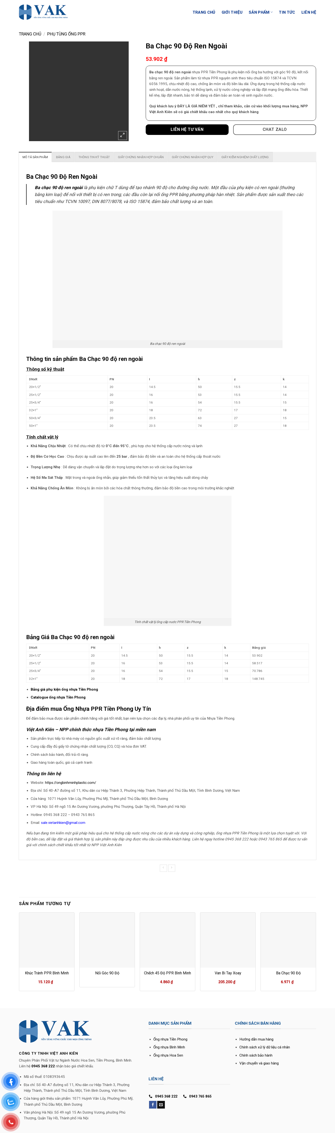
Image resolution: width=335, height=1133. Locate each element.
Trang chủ (30, 34)
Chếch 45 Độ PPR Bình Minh (167, 973)
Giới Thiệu (232, 12)
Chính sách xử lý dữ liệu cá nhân (264, 1047)
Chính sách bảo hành (255, 1055)
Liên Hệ (308, 12)
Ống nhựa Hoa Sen (168, 1055)
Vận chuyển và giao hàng (259, 1063)
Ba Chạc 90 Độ (288, 973)
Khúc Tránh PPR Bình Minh (47, 973)
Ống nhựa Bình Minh (169, 1047)
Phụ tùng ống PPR (66, 34)
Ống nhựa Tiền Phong (170, 1039)
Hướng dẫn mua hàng (256, 1039)
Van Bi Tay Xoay (228, 973)
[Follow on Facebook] (152, 1105)
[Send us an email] (161, 1105)
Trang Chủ (204, 12)
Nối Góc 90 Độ (107, 973)
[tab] (35, 157)
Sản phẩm (261, 12)
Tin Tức (287, 12)
